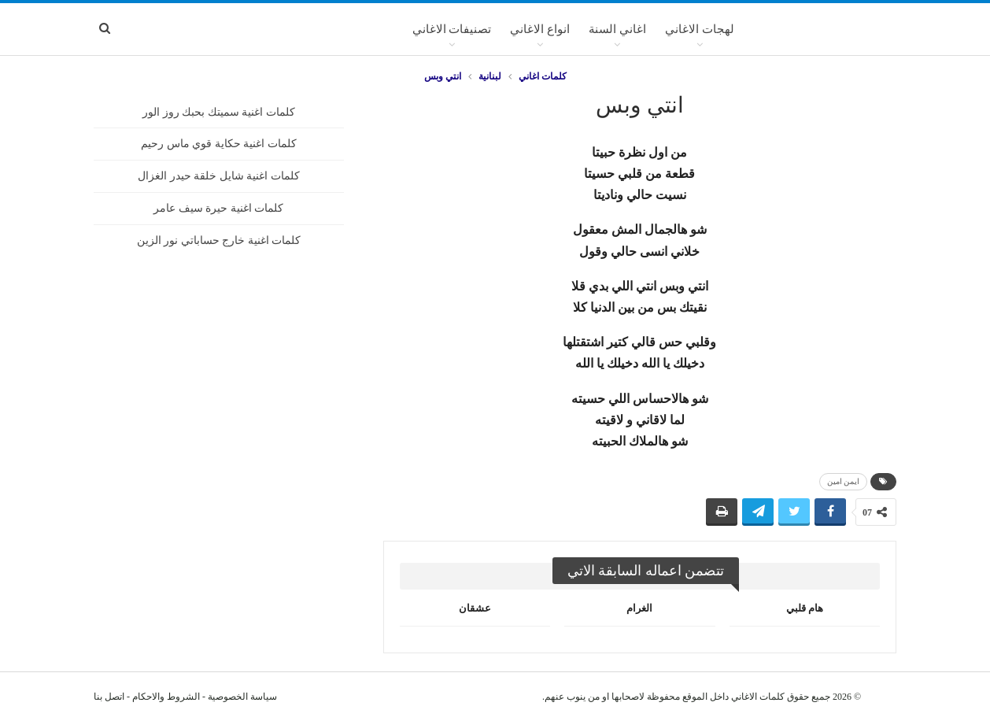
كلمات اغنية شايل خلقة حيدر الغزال (219, 176)
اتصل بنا (109, 696)
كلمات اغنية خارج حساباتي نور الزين (219, 240)
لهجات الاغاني (699, 29)
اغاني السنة (617, 29)
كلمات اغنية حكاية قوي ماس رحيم (219, 144)
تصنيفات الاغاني (452, 29)
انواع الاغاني (540, 29)
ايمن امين (843, 481)
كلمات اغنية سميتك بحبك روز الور (218, 112)
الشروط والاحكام (166, 696)
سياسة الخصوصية (242, 696)
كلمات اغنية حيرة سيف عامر (218, 208)
